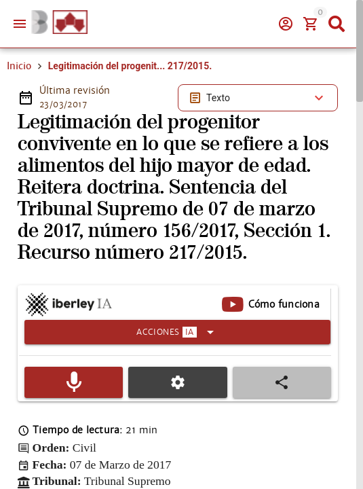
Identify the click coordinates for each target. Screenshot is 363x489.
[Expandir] (177, 332)
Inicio (19, 66)
